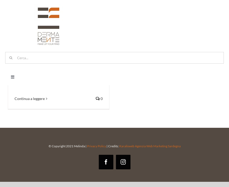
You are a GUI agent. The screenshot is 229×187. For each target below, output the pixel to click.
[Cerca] (11, 58)
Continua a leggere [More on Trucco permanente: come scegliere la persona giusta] (30, 98)
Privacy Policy (96, 146)
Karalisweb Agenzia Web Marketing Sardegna (150, 146)
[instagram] (123, 162)
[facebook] (106, 162)
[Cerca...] (114, 58)
